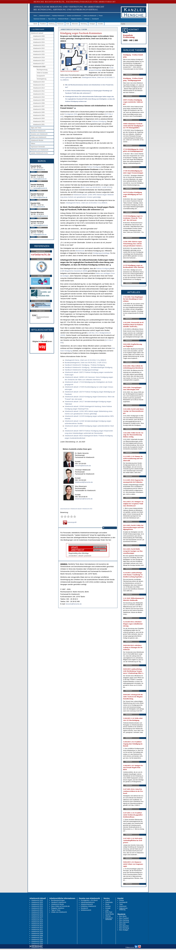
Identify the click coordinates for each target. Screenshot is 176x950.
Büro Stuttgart (123, 930)
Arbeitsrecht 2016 (39, 67)
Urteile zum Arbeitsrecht (89, 15)
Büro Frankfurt (124, 918)
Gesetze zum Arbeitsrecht (74, 15)
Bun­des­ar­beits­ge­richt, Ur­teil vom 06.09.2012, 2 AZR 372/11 (86, 362)
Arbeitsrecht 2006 (39, 109)
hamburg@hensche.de (40, 188)
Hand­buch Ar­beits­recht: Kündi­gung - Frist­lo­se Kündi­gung (85, 365)
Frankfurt (43, 24)
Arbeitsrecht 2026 (39, 36)
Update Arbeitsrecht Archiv (39, 153)
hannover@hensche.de (40, 197)
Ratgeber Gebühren (76, 18)
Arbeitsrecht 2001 (39, 124)
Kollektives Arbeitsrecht (88, 906)
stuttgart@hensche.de (40, 234)
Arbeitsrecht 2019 (39, 57)
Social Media (109, 914)
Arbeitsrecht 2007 (39, 106)
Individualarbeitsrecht (88, 902)
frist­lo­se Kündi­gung (94, 167)
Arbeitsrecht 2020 (39, 54)
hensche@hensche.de (83, 466)
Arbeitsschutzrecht (87, 904)
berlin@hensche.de (39, 169)
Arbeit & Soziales (42, 73)
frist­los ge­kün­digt (66, 77)
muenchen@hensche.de (40, 216)
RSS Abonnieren (109, 528)
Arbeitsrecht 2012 (39, 91)
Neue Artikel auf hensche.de (60, 906)
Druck (107, 904)
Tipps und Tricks (36, 128)
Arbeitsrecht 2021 (39, 51)
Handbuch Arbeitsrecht (58, 15)
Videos (33, 143)
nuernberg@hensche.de (40, 225)
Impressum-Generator (40, 18)
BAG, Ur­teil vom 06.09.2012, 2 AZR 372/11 (96, 187)
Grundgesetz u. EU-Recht (89, 900)
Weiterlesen (129, 74)
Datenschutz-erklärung (123, 909)
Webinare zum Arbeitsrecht (39, 150)
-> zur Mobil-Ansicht (37, 29)
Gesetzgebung (41, 79)
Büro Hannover (124, 922)
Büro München (124, 926)
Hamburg (52, 24)
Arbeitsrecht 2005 (39, 112)
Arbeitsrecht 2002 (39, 121)
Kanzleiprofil (95, 18)
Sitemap (108, 916)
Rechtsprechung (42, 70)
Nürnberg (84, 24)
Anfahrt (33, 172)
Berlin (35, 24)
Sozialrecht (84, 908)
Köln (67, 24)
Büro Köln (122, 924)
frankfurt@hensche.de (40, 179)
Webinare (87, 18)
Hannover (60, 24)
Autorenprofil (70, 522)
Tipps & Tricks (51, 18)
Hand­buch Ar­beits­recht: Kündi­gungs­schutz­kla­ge (82, 370)
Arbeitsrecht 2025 (39, 39)
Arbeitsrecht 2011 (39, 94)
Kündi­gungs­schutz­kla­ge (101, 253)
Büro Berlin (122, 916)
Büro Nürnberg (124, 928)
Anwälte (100, 24)
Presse (101, 15)
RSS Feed (108, 912)
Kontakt (107, 908)
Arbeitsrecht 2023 (39, 45)
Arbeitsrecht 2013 (39, 88)
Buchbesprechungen (58, 900)
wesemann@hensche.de (84, 499)
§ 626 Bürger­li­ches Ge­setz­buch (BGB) (73, 271)
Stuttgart (92, 24)
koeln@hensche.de (39, 206)
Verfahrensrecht (86, 910)
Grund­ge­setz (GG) (70, 114)
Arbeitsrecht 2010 (39, 97)
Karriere (108, 906)
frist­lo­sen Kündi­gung (99, 121)
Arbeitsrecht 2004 (39, 115)
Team (121, 904)
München (75, 24)
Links (107, 910)
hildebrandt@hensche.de (84, 482)
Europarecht (41, 76)
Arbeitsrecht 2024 (39, 42)
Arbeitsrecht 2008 (39, 103)
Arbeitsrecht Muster (63, 18)
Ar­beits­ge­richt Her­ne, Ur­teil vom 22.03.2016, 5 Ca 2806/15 (86, 203)
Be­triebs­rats (80, 251)
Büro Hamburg (124, 920)
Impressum (122, 906)
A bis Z (107, 900)
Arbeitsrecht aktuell (44, 15)
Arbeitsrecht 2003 (39, 118)
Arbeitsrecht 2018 (39, 60)
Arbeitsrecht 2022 (39, 48)
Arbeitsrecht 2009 (39, 100)
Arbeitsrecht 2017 (39, 63)
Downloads (109, 902)
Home (35, 15)
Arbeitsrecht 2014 (39, 85)
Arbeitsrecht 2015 (39, 82)
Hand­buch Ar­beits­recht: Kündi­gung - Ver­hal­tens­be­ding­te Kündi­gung (88, 367)
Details (40, 172)
